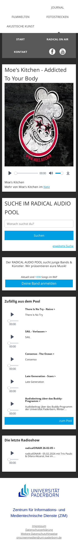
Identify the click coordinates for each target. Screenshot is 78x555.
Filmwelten (21, 17)
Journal (57, 7)
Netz (46, 187)
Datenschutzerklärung (39, 530)
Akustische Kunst (20, 26)
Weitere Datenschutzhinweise (39, 534)
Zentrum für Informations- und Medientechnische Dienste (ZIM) (39, 513)
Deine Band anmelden (39, 283)
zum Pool (65, 421)
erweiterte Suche (63, 246)
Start (20, 39)
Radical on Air (57, 39)
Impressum (39, 526)
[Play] (10, 173)
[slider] (26, 173)
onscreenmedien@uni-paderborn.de (39, 537)
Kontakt (20, 52)
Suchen (39, 235)
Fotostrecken (57, 17)
